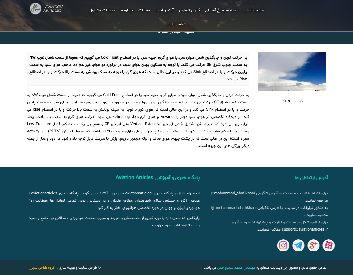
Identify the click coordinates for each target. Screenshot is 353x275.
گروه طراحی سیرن (41, 267)
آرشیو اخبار (164, 10)
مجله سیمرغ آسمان (222, 10)
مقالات (144, 10)
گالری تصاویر (189, 10)
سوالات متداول (102, 10)
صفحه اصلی (254, 10)
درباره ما (126, 10)
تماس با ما (176, 24)
